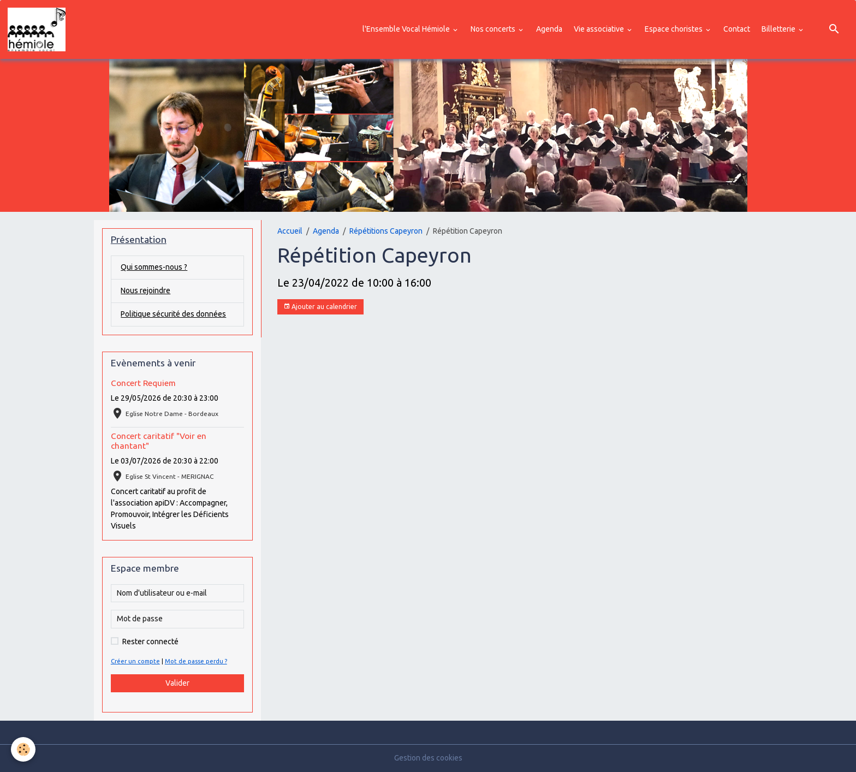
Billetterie (779, 29)
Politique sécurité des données (173, 314)
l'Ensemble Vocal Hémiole (406, 29)
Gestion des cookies (428, 757)
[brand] (38, 29)
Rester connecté (150, 641)
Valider (177, 683)
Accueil (289, 231)
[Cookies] (23, 749)
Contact (736, 29)
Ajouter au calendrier (320, 306)
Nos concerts (494, 29)
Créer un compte (135, 661)
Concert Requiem (143, 383)
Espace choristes (674, 29)
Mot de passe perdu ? (196, 661)
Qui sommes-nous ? (154, 267)
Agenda (549, 29)
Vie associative (600, 29)
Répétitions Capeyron (386, 231)
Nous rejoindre (145, 290)
